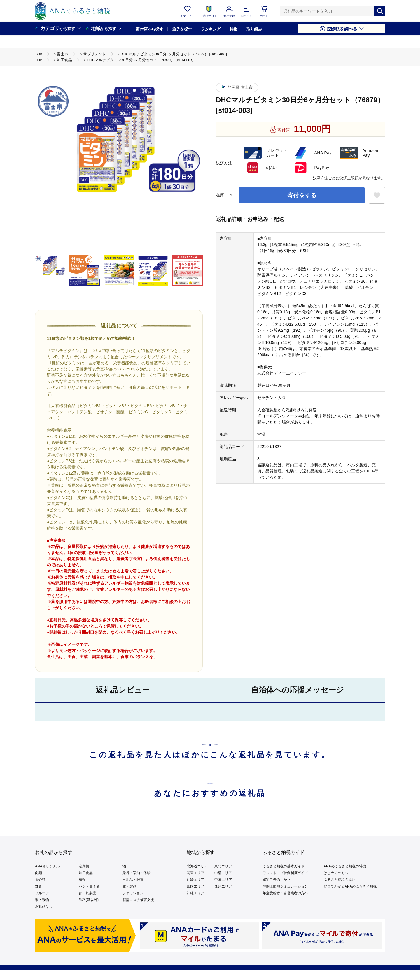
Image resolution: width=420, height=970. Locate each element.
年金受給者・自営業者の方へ (285, 893)
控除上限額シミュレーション (285, 886)
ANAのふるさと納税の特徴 (345, 866)
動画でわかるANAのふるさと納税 (350, 886)
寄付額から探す (149, 29)
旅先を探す (182, 29)
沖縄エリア (195, 893)
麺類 (82, 880)
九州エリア (223, 886)
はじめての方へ (336, 873)
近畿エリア (195, 880)
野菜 (38, 886)
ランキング (210, 29)
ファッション (133, 893)
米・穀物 (42, 900)
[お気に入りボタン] (377, 195)
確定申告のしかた (276, 880)
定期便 (84, 866)
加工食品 (86, 873)
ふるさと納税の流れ (339, 880)
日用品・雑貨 (133, 880)
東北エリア (223, 866)
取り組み (254, 29)
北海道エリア (197, 866)
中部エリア (223, 873)
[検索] (379, 11)
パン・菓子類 (89, 886)
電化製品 (129, 886)
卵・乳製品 (87, 893)
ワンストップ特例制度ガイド (285, 873)
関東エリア (195, 873)
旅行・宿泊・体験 (136, 873)
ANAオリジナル (47, 866)
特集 (233, 29)
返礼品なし (43, 906)
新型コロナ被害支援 (138, 900)
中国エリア (223, 880)
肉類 (38, 873)
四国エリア (195, 886)
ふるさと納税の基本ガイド (283, 866)
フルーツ (42, 893)
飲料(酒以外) (89, 900)
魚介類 (40, 880)
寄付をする (301, 195)
